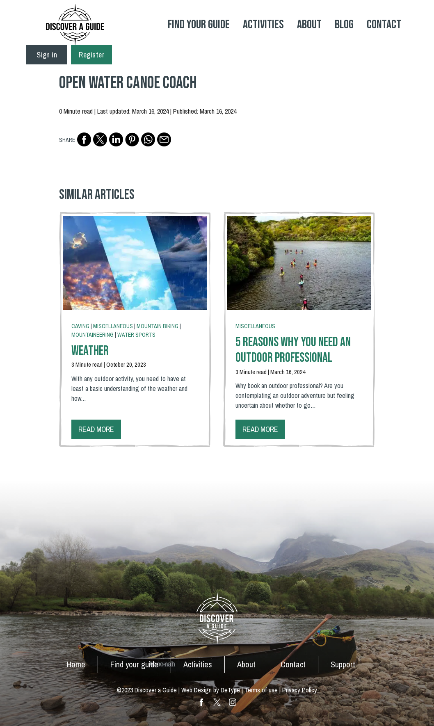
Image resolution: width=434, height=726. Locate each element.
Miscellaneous (113, 326)
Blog (344, 24)
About (309, 24)
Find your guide (134, 664)
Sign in (47, 55)
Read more (96, 429)
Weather (90, 351)
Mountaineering (92, 334)
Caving (80, 326)
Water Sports (136, 334)
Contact (384, 24)
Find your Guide (199, 24)
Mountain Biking (157, 326)
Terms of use (261, 689)
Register (91, 55)
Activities (263, 24)
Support (343, 664)
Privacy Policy (299, 689)
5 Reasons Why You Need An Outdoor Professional (293, 350)
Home (76, 664)
